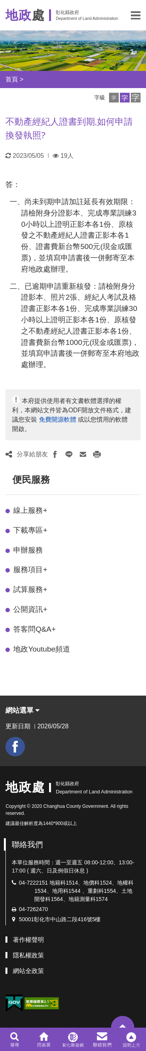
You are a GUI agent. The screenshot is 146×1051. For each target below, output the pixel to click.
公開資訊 (30, 609)
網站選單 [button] (22, 710)
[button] (136, 15)
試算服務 (30, 589)
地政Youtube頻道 (41, 649)
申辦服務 (28, 550)
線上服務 (30, 510)
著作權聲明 (28, 939)
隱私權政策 (28, 955)
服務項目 (30, 569)
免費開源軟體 (57, 419)
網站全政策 (28, 971)
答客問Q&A (34, 629)
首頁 (11, 79)
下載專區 (30, 530)
